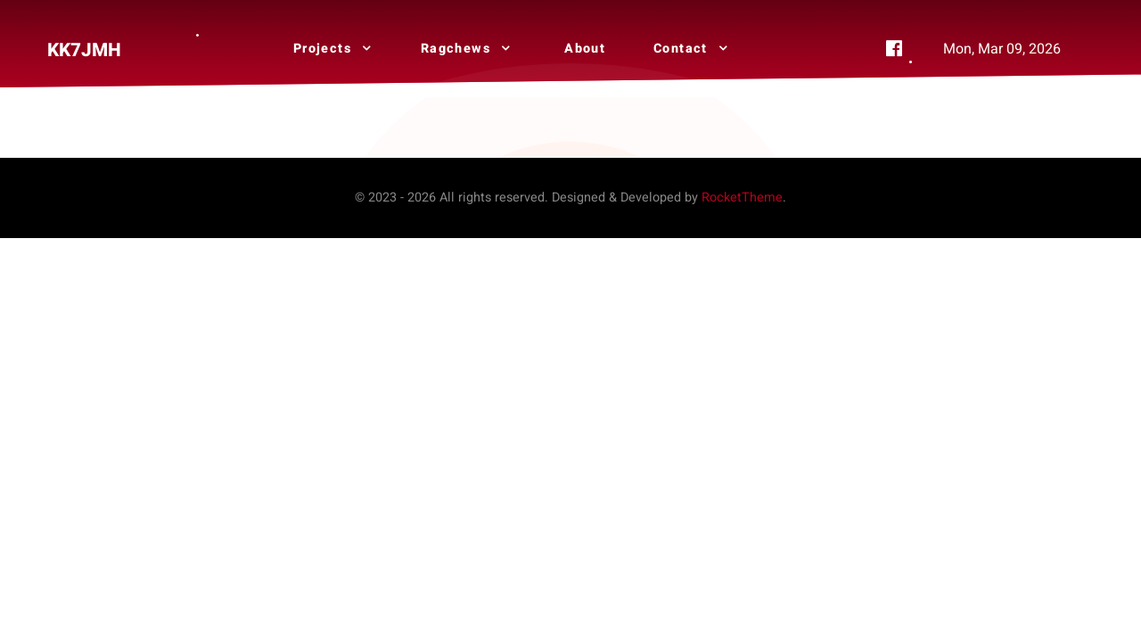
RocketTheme (742, 197)
